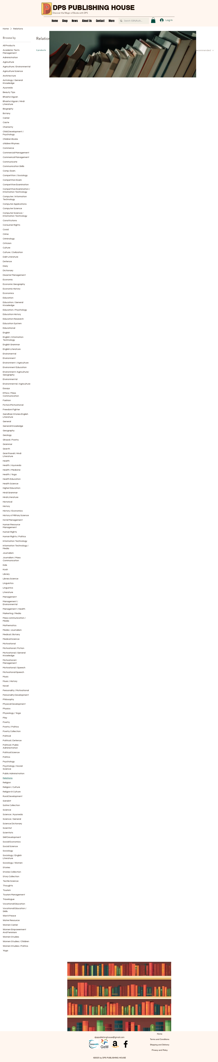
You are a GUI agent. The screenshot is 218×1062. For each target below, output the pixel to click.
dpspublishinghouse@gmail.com (109, 1037)
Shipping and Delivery (159, 1045)
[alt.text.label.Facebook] (125, 1044)
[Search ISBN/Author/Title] (133, 21)
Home (159, 1034)
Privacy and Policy (160, 1050)
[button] (153, 20)
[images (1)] (104, 1044)
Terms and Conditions (159, 1039)
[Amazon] (115, 1044)
